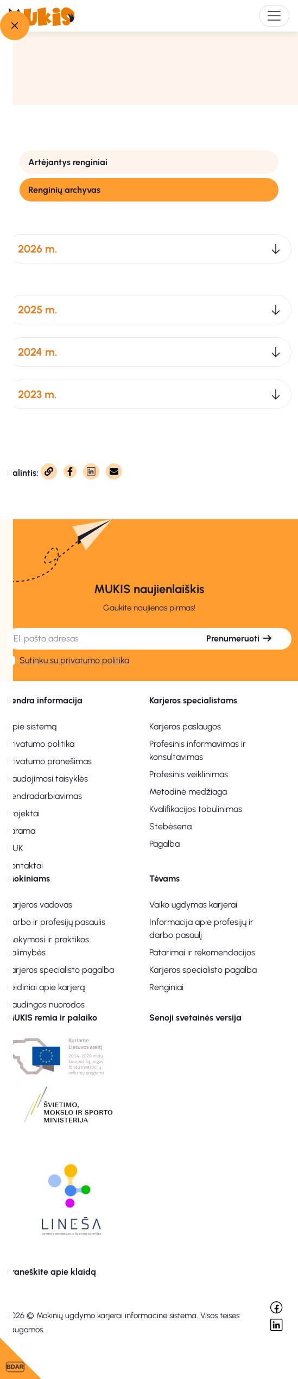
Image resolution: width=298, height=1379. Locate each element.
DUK (15, 848)
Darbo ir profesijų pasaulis (56, 922)
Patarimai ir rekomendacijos (202, 952)
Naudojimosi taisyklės (47, 778)
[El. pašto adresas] (97, 639)
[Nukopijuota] (49, 471)
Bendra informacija (45, 700)
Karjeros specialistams (193, 700)
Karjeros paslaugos (185, 726)
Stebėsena (170, 826)
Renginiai (166, 987)
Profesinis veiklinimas (188, 774)
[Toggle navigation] (274, 16)
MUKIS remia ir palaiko (52, 1017)
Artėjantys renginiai (67, 162)
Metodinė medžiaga (188, 791)
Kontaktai (25, 865)
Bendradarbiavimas (44, 796)
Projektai (23, 813)
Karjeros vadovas (39, 904)
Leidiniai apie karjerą (46, 987)
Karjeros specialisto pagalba (60, 970)
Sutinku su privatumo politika (74, 660)
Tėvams (164, 878)
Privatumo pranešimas (49, 761)
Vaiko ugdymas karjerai (193, 904)
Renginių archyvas (64, 190)
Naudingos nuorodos (46, 1004)
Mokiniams (28, 878)
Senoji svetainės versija (195, 1017)
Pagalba (164, 844)
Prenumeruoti (239, 638)
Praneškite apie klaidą (51, 1272)
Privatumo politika (40, 744)
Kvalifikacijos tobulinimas (195, 809)
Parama (21, 831)
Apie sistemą (31, 726)
